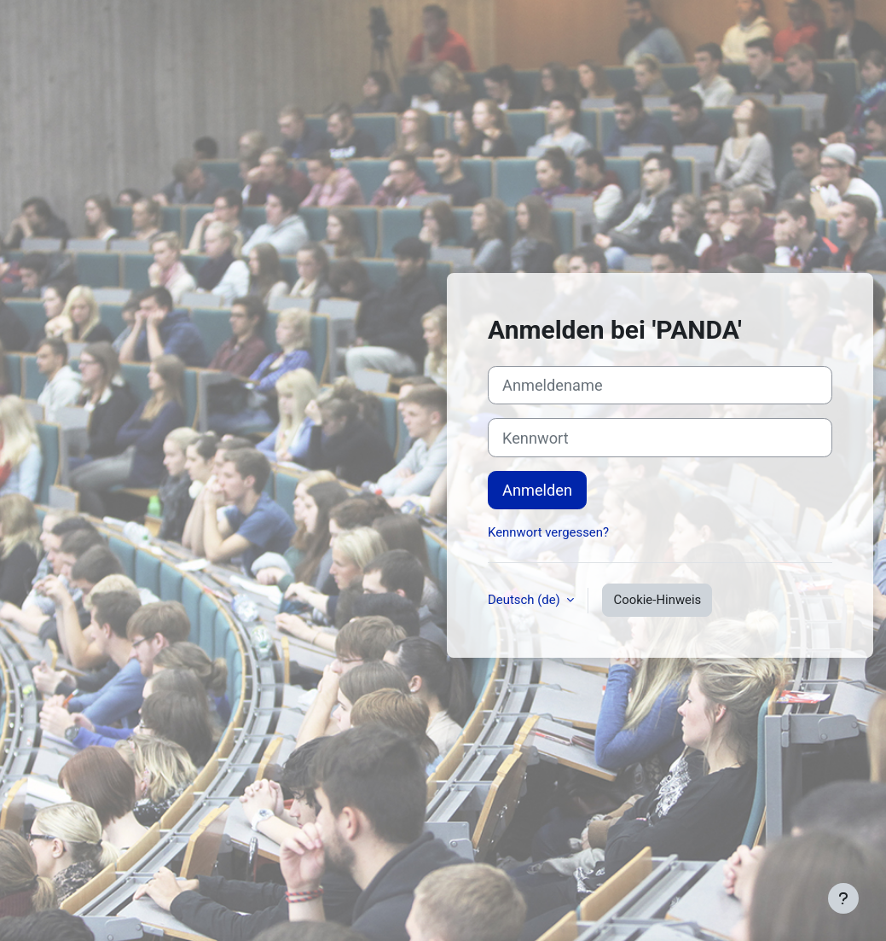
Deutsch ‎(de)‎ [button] (525, 599)
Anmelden (537, 490)
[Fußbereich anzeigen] (843, 898)
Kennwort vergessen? (548, 532)
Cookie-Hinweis (657, 599)
